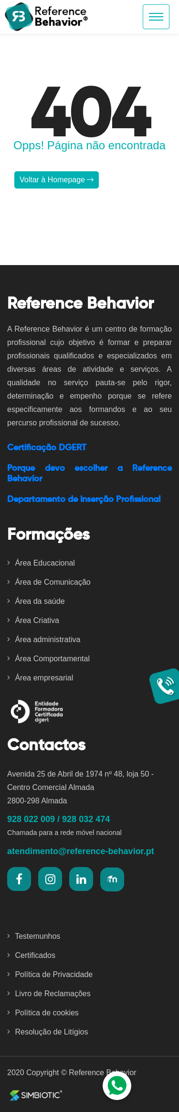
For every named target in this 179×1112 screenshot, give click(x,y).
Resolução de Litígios (47, 1032)
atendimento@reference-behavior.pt (80, 851)
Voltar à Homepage (57, 180)
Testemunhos (33, 936)
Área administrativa (43, 639)
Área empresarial (40, 678)
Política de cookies (43, 1013)
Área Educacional (41, 563)
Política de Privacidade (50, 974)
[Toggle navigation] (156, 16)
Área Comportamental (48, 659)
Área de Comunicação (49, 582)
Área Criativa (33, 620)
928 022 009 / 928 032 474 (58, 819)
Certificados (31, 955)
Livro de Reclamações (49, 994)
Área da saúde (36, 601)
